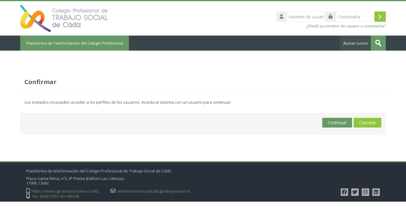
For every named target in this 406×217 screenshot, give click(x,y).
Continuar (337, 122)
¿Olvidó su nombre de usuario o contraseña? (346, 26)
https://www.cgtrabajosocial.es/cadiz (65, 191)
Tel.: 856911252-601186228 (55, 196)
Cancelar (367, 122)
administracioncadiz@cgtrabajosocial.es (154, 191)
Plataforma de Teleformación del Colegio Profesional (74, 43)
